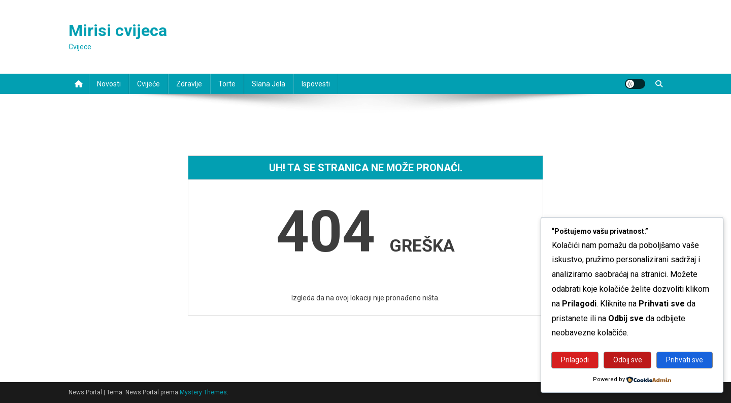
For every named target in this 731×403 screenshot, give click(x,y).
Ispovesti (316, 84)
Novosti (109, 84)
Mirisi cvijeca (118, 30)
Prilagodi (575, 360)
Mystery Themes (203, 392)
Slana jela (268, 84)
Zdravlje (189, 84)
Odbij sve (627, 360)
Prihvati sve (684, 360)
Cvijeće (148, 84)
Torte (227, 84)
